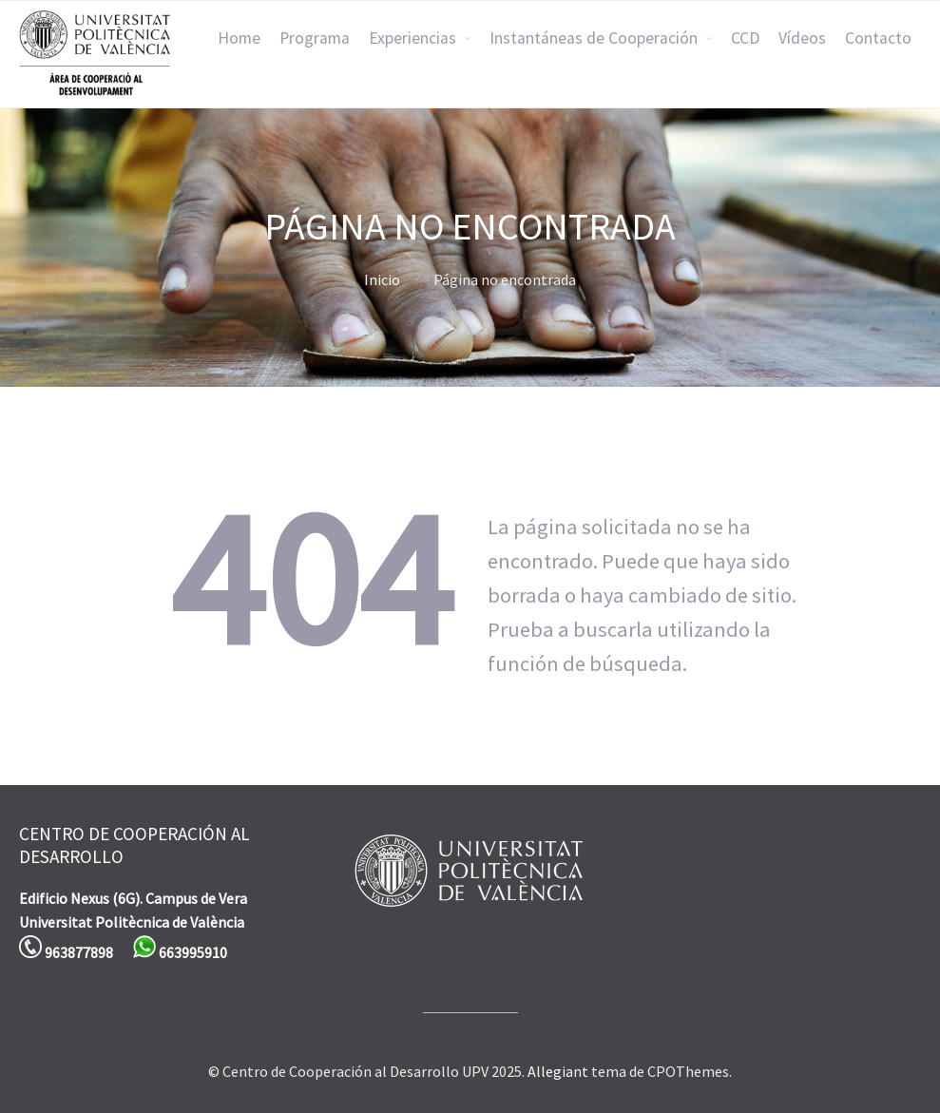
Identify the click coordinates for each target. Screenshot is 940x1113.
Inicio (382, 279)
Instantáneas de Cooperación (593, 38)
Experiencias (412, 38)
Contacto (878, 38)
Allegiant (558, 1071)
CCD (745, 38)
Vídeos (802, 38)
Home (239, 38)
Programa (314, 38)
